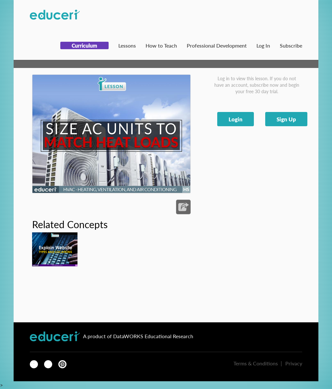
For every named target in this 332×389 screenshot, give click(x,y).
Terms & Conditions (255, 363)
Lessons (127, 45)
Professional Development (217, 45)
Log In (263, 45)
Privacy (293, 363)
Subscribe (291, 45)
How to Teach (161, 45)
